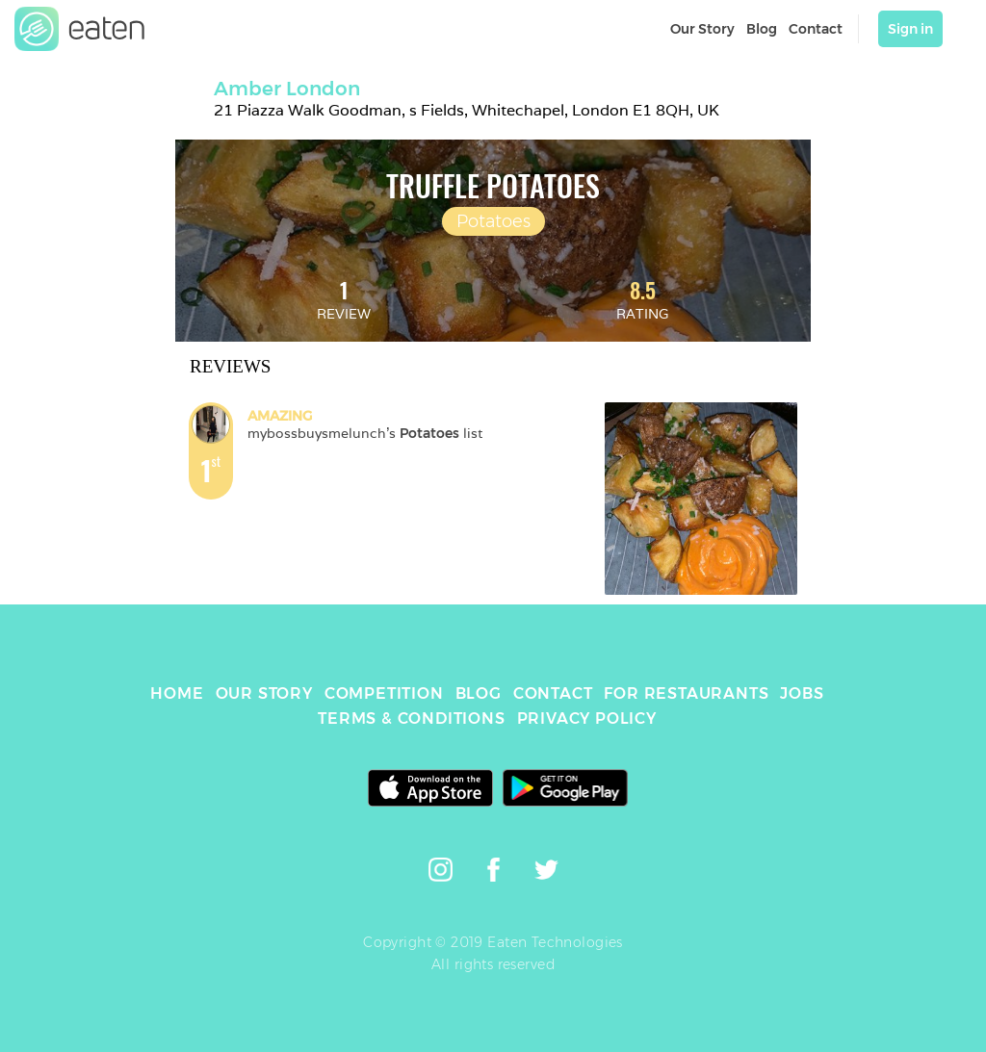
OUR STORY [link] (264, 693)
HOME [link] (176, 693)
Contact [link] (816, 29)
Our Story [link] (702, 29)
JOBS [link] (801, 693)
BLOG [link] (478, 693)
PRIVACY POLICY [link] (587, 718)
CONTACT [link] (553, 693)
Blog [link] (761, 29)
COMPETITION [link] (384, 693)
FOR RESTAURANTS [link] (686, 693)
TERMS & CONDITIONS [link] (411, 718)
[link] (79, 29)
